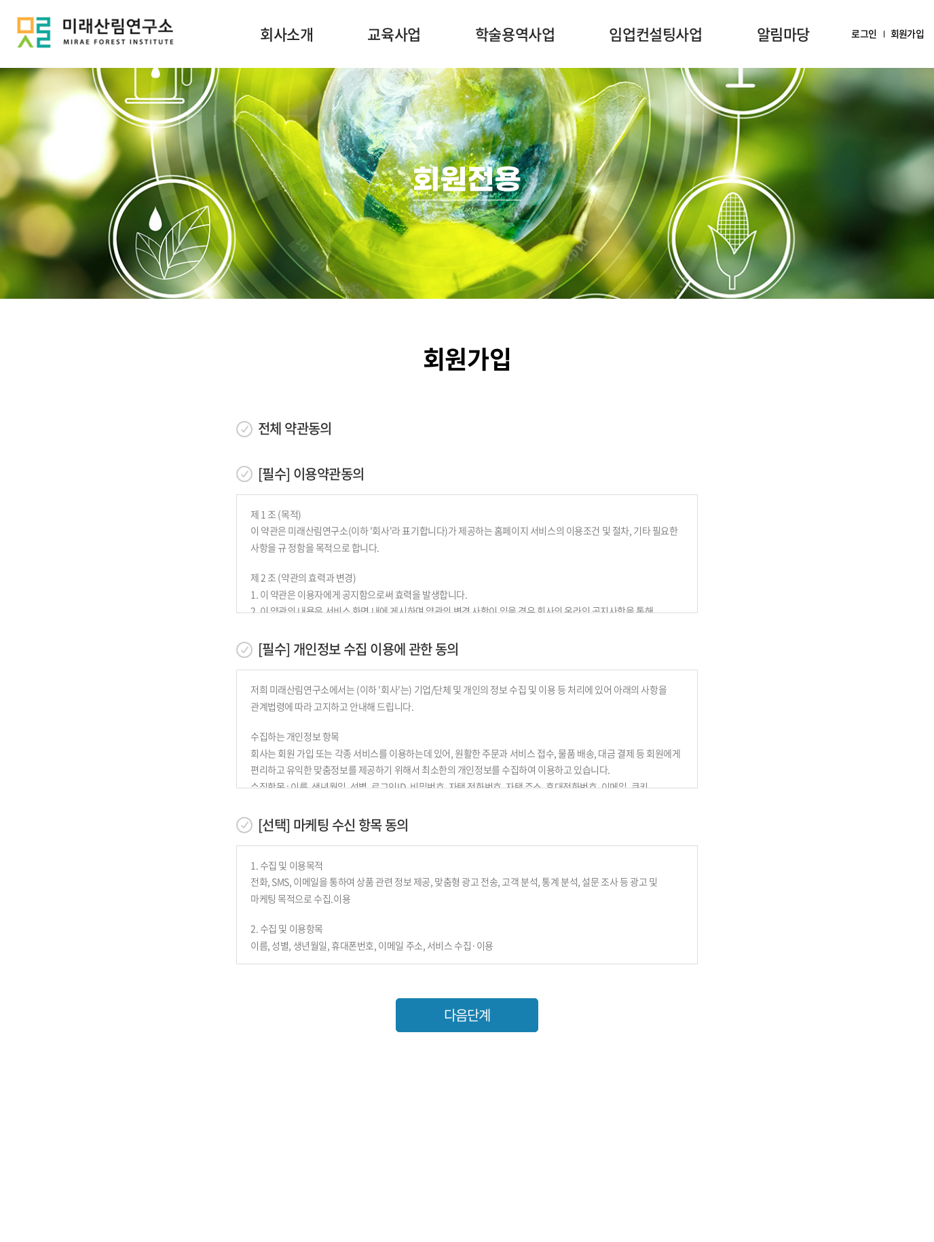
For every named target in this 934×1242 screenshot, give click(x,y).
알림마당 (783, 33)
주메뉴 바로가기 (0, 0)
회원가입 (907, 33)
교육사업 (393, 33)
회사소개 (286, 33)
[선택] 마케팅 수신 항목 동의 (333, 825)
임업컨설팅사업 (655, 33)
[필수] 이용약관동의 (311, 474)
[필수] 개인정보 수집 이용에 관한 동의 (358, 649)
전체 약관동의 (295, 428)
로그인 (863, 33)
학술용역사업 (515, 33)
